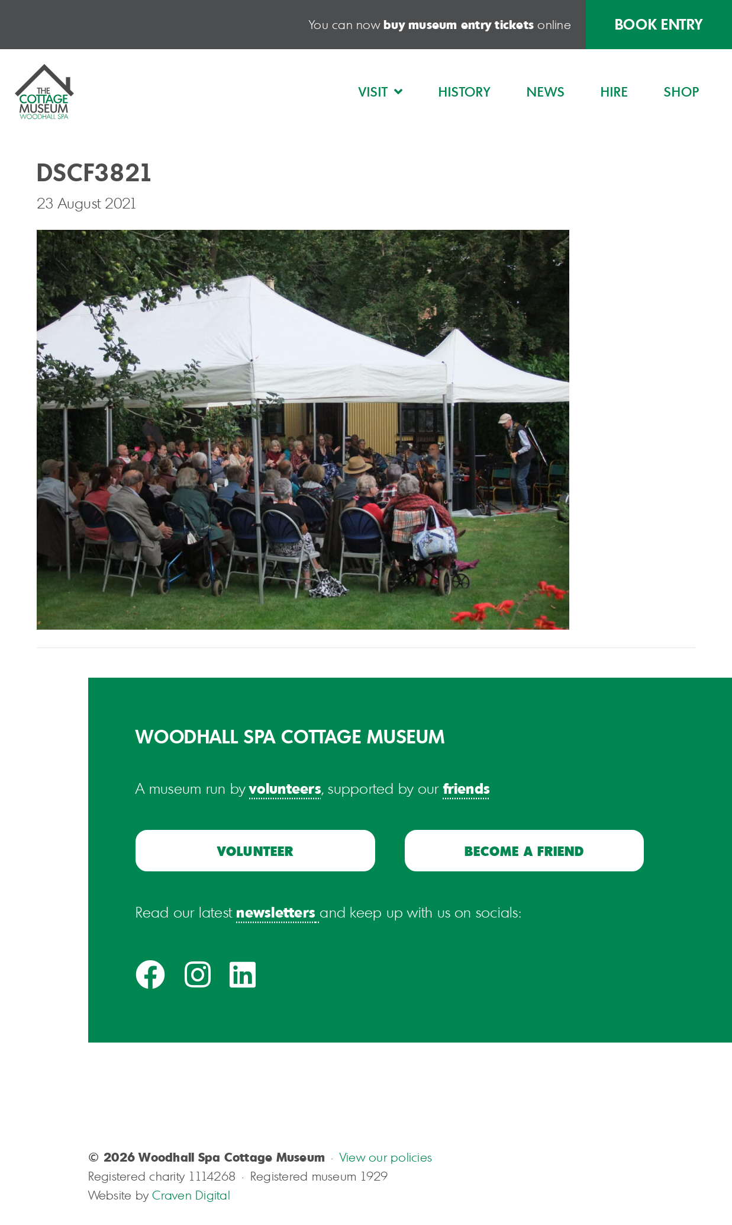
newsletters (275, 911)
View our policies (386, 1157)
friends (467, 787)
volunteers (285, 787)
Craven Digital (191, 1195)
